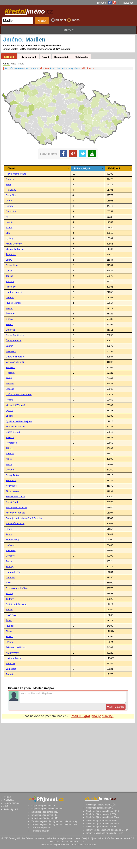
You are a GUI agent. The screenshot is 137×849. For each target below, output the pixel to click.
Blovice (9, 636)
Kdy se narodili (28, 57)
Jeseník (10, 453)
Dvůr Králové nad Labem (19, 394)
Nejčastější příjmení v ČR (43, 805)
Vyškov (9, 410)
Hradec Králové (14, 292)
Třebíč (9, 378)
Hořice (9, 609)
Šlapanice (11, 254)
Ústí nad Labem (14, 658)
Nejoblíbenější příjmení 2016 (45, 812)
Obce (6, 63)
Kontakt (7, 797)
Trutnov (10, 599)
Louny (9, 260)
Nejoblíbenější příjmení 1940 (45, 818)
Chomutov (11, 211)
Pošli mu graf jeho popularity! (92, 716)
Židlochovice (12, 491)
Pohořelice (11, 442)
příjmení (61, 20)
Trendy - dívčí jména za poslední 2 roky (104, 833)
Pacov (9, 561)
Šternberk (11, 351)
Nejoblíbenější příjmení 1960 (45, 815)
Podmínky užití (11, 809)
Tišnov (9, 448)
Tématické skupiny (40, 831)
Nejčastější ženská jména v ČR (100, 808)
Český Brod (12, 502)
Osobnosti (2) (61, 57)
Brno (8, 184)
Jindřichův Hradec (15, 523)
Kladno (9, 308)
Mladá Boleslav (14, 243)
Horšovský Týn (13, 572)
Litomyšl (10, 297)
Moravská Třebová (15, 405)
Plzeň (9, 631)
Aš (7, 217)
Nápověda (9, 800)
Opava (9, 319)
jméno (75, 20)
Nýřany (9, 238)
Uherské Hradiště (15, 356)
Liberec (10, 206)
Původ (45, 57)
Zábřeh (9, 346)
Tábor (9, 534)
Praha (21, 63)
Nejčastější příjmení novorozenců (47, 809)
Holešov (10, 437)
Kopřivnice (11, 486)
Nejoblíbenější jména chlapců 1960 (102, 817)
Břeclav (10, 383)
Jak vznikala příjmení (41, 827)
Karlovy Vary (12, 652)
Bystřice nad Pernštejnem (19, 421)
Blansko (10, 389)
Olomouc (10, 329)
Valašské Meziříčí (15, 362)
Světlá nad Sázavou (16, 604)
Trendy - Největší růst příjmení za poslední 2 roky (54, 821)
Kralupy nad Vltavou (16, 507)
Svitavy (9, 593)
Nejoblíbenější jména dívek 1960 (101, 820)
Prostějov (11, 286)
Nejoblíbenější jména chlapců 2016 (102, 811)
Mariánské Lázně (15, 249)
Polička (9, 399)
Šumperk (10, 313)
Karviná (10, 281)
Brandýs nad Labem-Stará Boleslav (24, 518)
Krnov (9, 459)
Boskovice (11, 480)
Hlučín (9, 227)
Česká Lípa (12, 265)
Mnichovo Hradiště (15, 512)
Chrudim (10, 577)
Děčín (9, 270)
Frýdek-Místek (13, 303)
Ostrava (10, 179)
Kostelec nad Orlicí (15, 496)
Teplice (9, 276)
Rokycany (11, 190)
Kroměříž (10, 367)
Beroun (9, 324)
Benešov (10, 555)
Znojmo (10, 416)
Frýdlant (10, 626)
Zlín (8, 233)
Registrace (128, 2)
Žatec (9, 620)
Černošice (11, 195)
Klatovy (10, 566)
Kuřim (9, 464)
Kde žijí (9, 56)
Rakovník (11, 550)
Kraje (13, 63)
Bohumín (10, 469)
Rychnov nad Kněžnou (17, 588)
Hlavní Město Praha (16, 173)
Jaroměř (10, 674)
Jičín (8, 582)
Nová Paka (11, 615)
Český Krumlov (13, 340)
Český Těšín (12, 475)
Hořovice (10, 545)
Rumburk (10, 663)
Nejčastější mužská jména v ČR (101, 805)
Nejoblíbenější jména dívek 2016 (101, 814)
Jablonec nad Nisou (16, 647)
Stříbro (9, 642)
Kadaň (9, 222)
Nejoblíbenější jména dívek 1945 (101, 827)
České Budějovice (15, 335)
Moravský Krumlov (15, 426)
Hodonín (10, 373)
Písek (9, 529)
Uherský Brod (13, 432)
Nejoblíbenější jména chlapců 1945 (102, 823)
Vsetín (9, 200)
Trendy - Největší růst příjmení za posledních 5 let (55, 824)
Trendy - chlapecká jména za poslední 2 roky (107, 830)
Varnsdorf (11, 669)
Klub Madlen (82, 57)
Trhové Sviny (12, 539)
